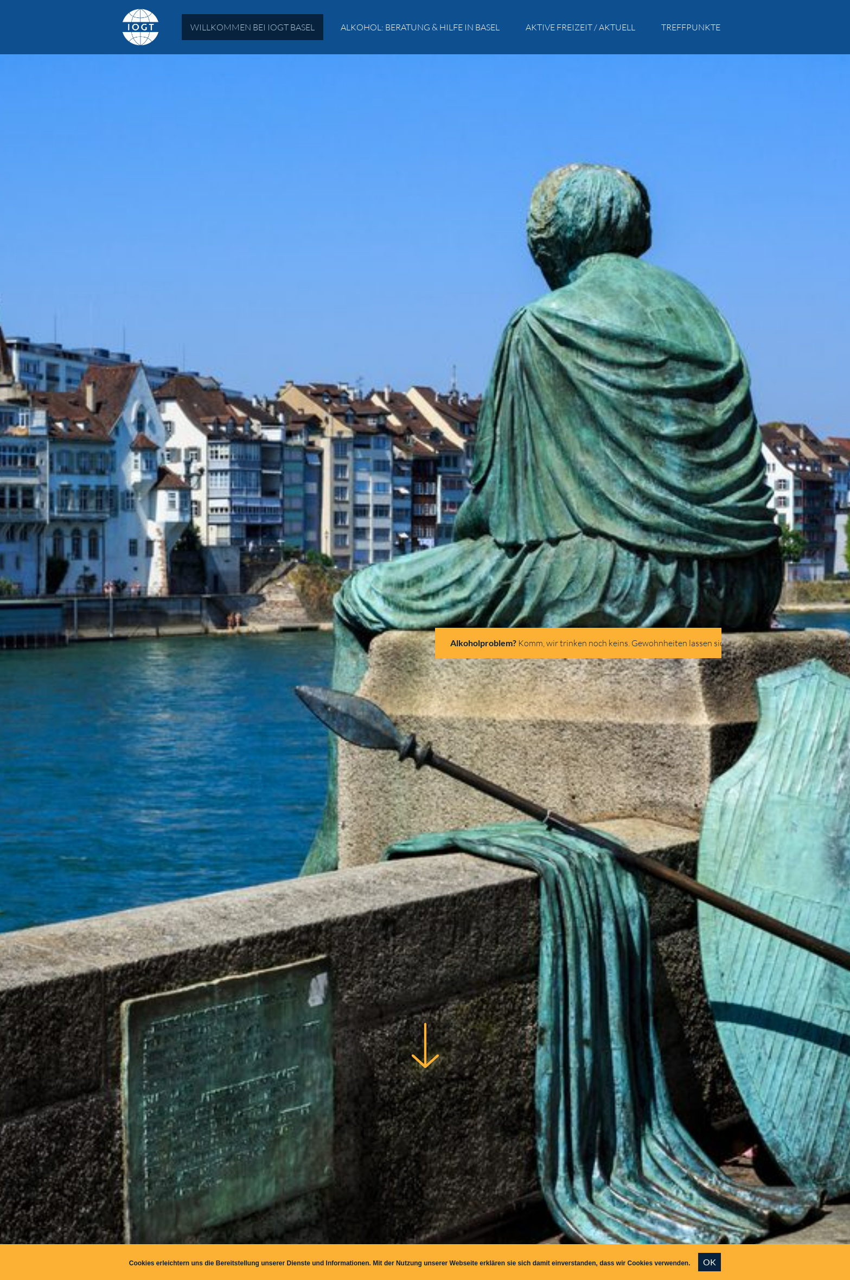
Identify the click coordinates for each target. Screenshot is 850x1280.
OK (709, 1262)
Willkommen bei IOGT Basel (252, 27)
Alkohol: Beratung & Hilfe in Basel (420, 27)
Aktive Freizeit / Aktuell (580, 27)
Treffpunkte (690, 27)
